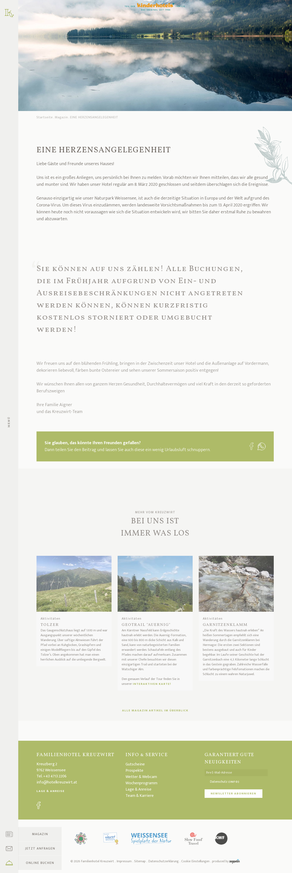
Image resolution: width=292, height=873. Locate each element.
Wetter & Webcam (141, 776)
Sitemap (140, 861)
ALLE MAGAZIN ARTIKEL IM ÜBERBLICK (155, 710)
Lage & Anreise (50, 791)
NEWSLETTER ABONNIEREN (233, 793)
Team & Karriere (140, 795)
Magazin (61, 118)
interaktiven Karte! (152, 683)
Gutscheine (135, 764)
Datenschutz (224, 781)
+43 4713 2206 (55, 776)
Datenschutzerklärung (163, 861)
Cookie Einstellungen (195, 861)
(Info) (233, 781)
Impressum (124, 861)
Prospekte (134, 770)
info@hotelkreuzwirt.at (56, 782)
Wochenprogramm (141, 783)
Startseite (44, 118)
